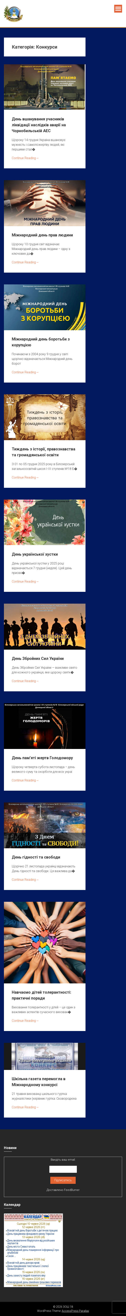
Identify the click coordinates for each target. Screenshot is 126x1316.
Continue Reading (25, 158)
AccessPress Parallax (75, 1310)
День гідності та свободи (36, 857)
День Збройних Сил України (38, 658)
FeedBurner (72, 1190)
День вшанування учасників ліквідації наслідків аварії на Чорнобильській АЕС (39, 125)
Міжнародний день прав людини (42, 235)
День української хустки (35, 554)
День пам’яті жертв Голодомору (42, 757)
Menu (118, 9)
